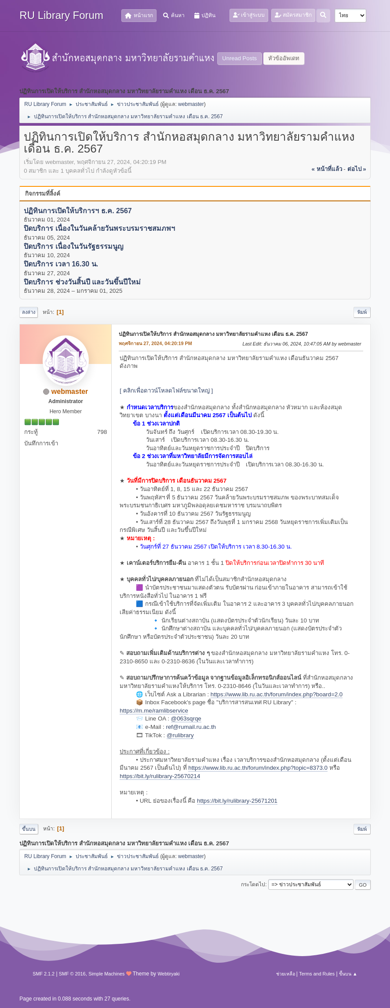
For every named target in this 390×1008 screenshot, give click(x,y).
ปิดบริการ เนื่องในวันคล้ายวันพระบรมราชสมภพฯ (99, 229)
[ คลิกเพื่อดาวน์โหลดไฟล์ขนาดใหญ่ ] (166, 390)
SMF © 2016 (72, 973)
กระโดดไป (253, 884)
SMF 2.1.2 (44, 973)
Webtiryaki (168, 973)
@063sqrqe (186, 718)
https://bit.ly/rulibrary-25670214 (160, 776)
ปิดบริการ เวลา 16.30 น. (61, 264)
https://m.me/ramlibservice (154, 710)
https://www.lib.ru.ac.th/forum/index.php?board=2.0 (277, 694)
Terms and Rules (317, 973)
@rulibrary (180, 735)
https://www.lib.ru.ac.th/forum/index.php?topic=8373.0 (258, 767)
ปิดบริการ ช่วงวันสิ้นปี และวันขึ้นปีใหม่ (82, 282)
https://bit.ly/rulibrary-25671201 (237, 800)
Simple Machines (106, 973)
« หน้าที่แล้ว (327, 169)
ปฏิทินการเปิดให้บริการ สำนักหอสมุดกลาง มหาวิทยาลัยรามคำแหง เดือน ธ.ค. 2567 (213, 334)
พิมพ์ (362, 312)
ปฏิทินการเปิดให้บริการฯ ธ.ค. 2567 (77, 211)
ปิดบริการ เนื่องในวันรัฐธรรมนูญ (73, 246)
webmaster (191, 104)
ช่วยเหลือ (285, 973)
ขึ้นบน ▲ (348, 973)
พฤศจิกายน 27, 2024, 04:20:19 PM (155, 343)
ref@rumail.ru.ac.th (191, 727)
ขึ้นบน (29, 829)
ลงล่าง (28, 312)
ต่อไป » (356, 169)
